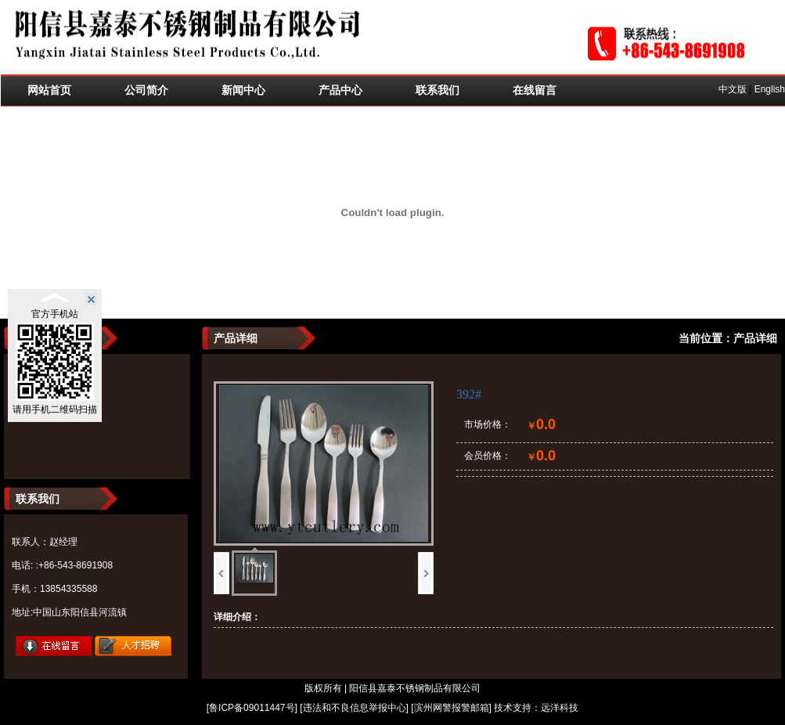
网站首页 (49, 90)
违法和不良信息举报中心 (354, 707)
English (769, 89)
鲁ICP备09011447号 (251, 707)
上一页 (221, 573)
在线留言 (534, 90)
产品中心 (340, 90)
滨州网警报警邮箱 (451, 707)
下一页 (426, 573)
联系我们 (437, 90)
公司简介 (146, 90)
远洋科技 (559, 707)
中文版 (732, 89)
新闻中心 (243, 90)
